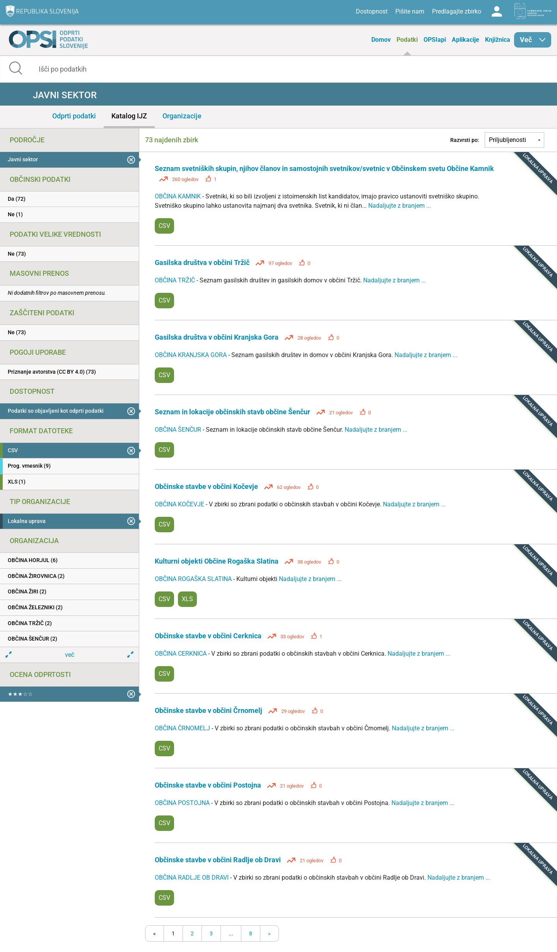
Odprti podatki (74, 116)
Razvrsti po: (464, 140)
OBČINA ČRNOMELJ (183, 728)
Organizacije (182, 116)
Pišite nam (409, 11)
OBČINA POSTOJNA (183, 803)
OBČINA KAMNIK (178, 196)
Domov (381, 39)
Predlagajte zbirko (456, 11)
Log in (496, 11)
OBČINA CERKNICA (181, 653)
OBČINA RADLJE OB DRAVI (192, 877)
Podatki (407, 39)
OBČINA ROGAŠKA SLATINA (194, 579)
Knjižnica (497, 39)
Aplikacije (465, 39)
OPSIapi (435, 39)
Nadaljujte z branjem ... (399, 205)
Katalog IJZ (129, 116)
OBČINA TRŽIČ (175, 280)
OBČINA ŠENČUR (179, 429)
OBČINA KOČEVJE (180, 504)
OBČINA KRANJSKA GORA (191, 355)
